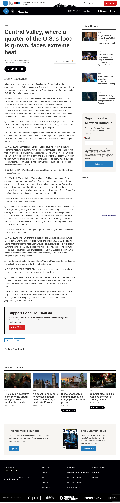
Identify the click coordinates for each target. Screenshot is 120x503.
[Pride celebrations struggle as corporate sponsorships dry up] (89, 78)
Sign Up (14, 449)
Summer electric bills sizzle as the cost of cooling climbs (102, 397)
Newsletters (95, 3)
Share (46, 62)
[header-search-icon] (85, 3)
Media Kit (95, 478)
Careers (45, 483)
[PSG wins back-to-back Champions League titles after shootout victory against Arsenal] (89, 56)
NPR (6, 26)
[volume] (13, 11)
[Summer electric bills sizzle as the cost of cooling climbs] (103, 381)
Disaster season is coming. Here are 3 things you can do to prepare (73, 398)
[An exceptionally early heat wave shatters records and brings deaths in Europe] (46, 381)
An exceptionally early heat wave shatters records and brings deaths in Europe (45, 398)
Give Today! (17, 328)
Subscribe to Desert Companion (78, 473)
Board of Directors (98, 468)
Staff (43, 478)
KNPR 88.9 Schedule (74, 478)
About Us (45, 468)
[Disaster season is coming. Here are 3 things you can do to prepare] (74, 381)
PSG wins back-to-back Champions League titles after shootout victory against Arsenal (105, 60)
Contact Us (46, 473)
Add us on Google (64, 62)
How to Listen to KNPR (75, 488)
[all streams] (106, 11)
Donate (111, 3)
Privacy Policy (26, 478)
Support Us (46, 488)
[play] (6, 11)
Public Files (96, 473)
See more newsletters (17, 442)
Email (87, 139)
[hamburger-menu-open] (5, 3)
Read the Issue (88, 449)
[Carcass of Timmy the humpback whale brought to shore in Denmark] (89, 97)
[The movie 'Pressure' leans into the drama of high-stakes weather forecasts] (17, 381)
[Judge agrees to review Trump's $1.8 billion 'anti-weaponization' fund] (89, 37)
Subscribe (99, 165)
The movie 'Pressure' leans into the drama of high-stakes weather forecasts (16, 398)
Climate (20, 341)
